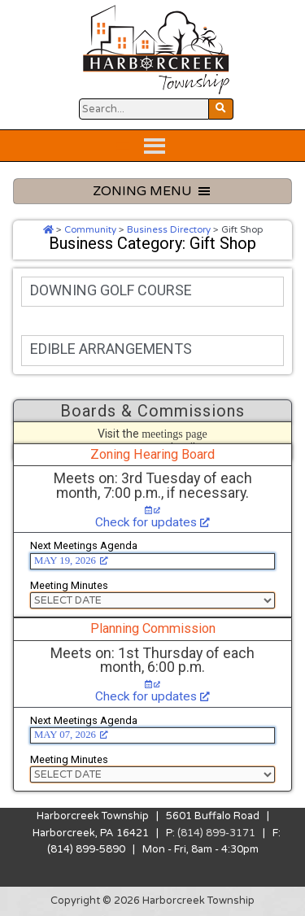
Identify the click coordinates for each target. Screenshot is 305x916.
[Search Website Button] (144, 109)
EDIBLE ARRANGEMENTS (111, 348)
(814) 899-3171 (216, 833)
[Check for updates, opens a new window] (153, 510)
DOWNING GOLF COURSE (111, 290)
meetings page (174, 433)
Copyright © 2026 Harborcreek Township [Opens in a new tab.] (152, 900)
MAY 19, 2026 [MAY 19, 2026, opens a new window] (71, 560)
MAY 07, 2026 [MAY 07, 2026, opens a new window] (71, 734)
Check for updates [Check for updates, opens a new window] (152, 522)
